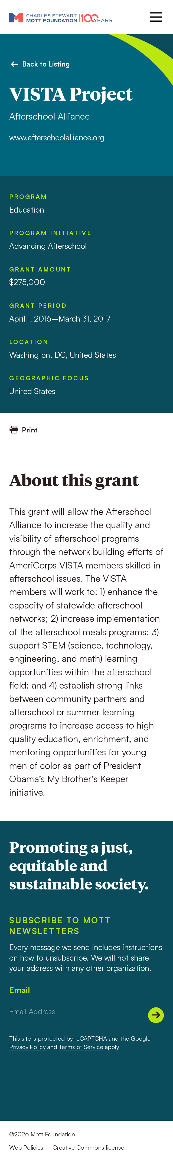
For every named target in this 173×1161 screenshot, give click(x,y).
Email (19, 990)
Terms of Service (81, 1046)
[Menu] (155, 17)
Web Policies (26, 1147)
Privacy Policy (27, 1046)
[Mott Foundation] (60, 17)
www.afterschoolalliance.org (57, 137)
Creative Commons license (88, 1147)
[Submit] (156, 1015)
